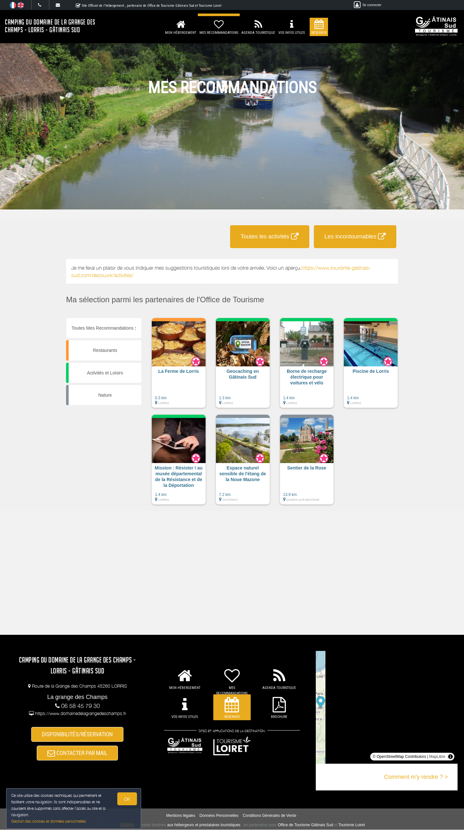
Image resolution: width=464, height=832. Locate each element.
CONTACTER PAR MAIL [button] (77, 754)
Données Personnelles (218, 818)
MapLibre (437, 756)
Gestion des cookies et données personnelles (49, 821)
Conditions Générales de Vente (269, 818)
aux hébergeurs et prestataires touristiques (203, 827)
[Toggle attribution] (450, 756)
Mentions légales (180, 818)
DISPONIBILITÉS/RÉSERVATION (77, 734)
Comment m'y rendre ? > (416, 777)
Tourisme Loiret (351, 827)
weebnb (127, 827)
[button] (179, 366)
